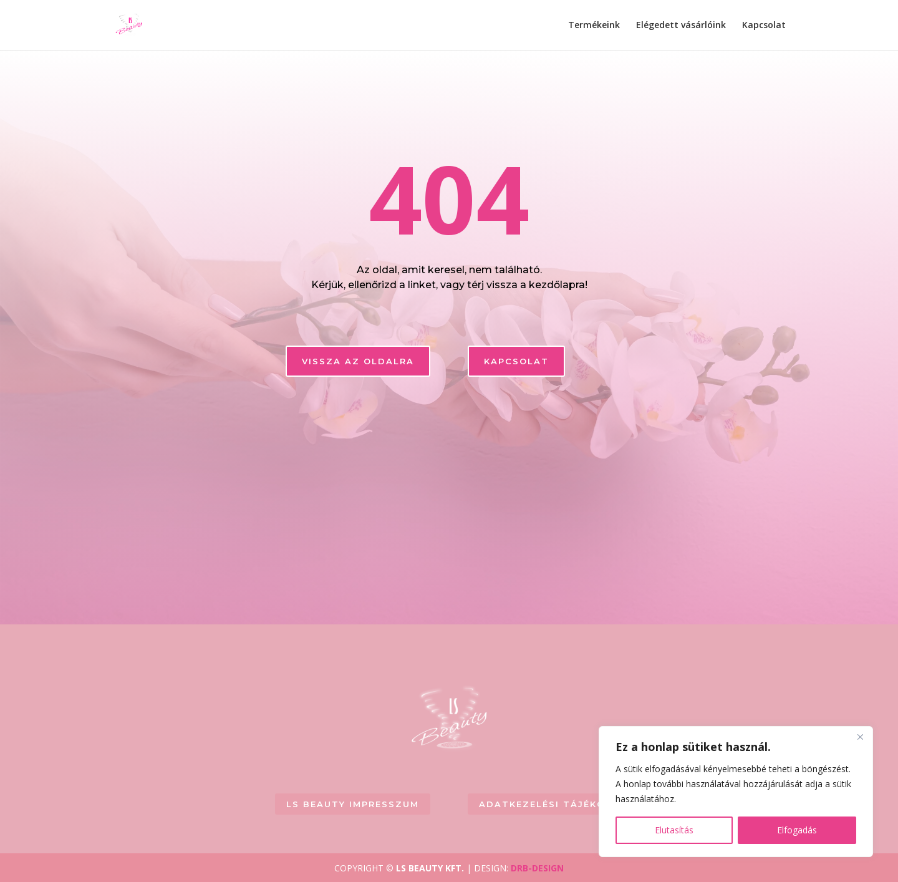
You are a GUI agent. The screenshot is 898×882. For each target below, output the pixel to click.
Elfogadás (797, 830)
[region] (736, 791)
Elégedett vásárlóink (681, 26)
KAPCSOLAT (516, 361)
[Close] (859, 736)
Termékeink (594, 26)
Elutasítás (674, 830)
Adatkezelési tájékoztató (561, 804)
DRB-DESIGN (537, 868)
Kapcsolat (764, 26)
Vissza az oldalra (358, 361)
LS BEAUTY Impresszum (352, 804)
